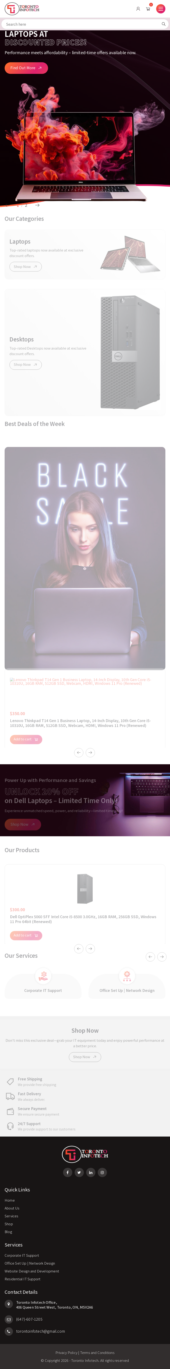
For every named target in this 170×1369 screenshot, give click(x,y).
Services (11, 1215)
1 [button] (18, 205)
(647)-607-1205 (23, 1319)
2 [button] (26, 205)
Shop (9, 1223)
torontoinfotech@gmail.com (35, 1331)
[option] (85, 115)
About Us (12, 1208)
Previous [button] (7, 205)
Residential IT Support (22, 1278)
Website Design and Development (32, 1271)
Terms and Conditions (97, 1352)
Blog (8, 1231)
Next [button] (37, 205)
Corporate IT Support (22, 1255)
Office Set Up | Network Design (30, 1263)
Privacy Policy (66, 1352)
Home (10, 1200)
